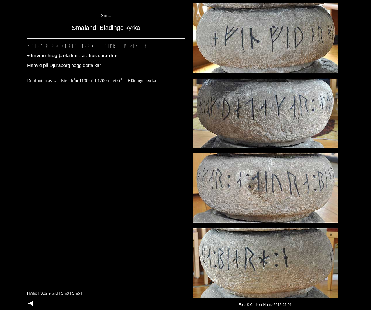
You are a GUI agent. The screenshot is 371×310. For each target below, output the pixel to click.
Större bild (49, 293)
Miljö (33, 293)
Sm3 (65, 293)
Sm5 (76, 293)
